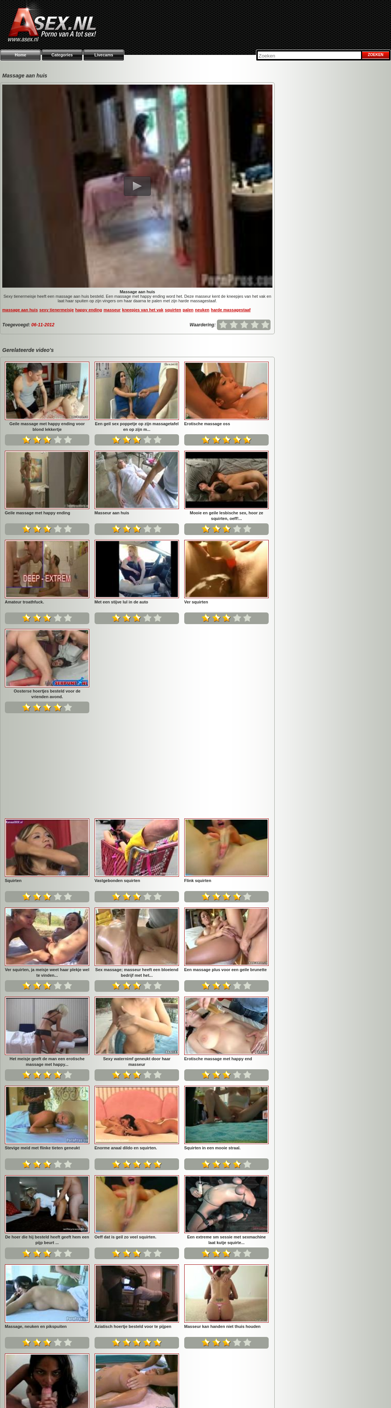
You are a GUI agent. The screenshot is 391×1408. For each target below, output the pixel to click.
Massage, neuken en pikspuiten (125, 1137)
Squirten (103, 691)
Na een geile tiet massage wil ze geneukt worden (226, 1229)
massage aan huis (20, 310)
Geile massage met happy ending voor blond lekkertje (47, 426)
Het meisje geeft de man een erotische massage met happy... (136, 872)
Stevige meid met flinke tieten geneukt (132, 958)
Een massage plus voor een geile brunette (46, 869)
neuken (202, 310)
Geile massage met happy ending (37, 513)
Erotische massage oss (207, 423)
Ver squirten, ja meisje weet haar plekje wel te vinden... (137, 783)
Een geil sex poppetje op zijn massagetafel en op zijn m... (137, 426)
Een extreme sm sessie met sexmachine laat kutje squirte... (47, 1140)
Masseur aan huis (112, 513)
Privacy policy (272, 1393)
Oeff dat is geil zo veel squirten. (215, 1048)
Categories (62, 55)
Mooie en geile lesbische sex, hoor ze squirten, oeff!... (226, 516)
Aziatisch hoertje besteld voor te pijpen (222, 1137)
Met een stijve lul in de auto (121, 602)
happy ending (88, 310)
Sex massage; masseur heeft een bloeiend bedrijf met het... (226, 783)
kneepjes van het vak (142, 310)
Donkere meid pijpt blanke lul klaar (129, 1226)
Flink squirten (18, 780)
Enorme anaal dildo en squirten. (215, 958)
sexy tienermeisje (56, 310)
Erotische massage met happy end (39, 958)
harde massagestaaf (231, 310)
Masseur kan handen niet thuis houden (43, 1226)
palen (188, 310)
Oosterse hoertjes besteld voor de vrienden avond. (47, 694)
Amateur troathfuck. (24, 602)
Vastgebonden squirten (207, 691)
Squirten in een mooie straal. (33, 1048)
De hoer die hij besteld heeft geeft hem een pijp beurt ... (137, 1051)
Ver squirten (196, 602)
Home (20, 55)
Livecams (103, 55)
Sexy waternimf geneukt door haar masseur (226, 872)
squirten (173, 310)
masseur (112, 310)
